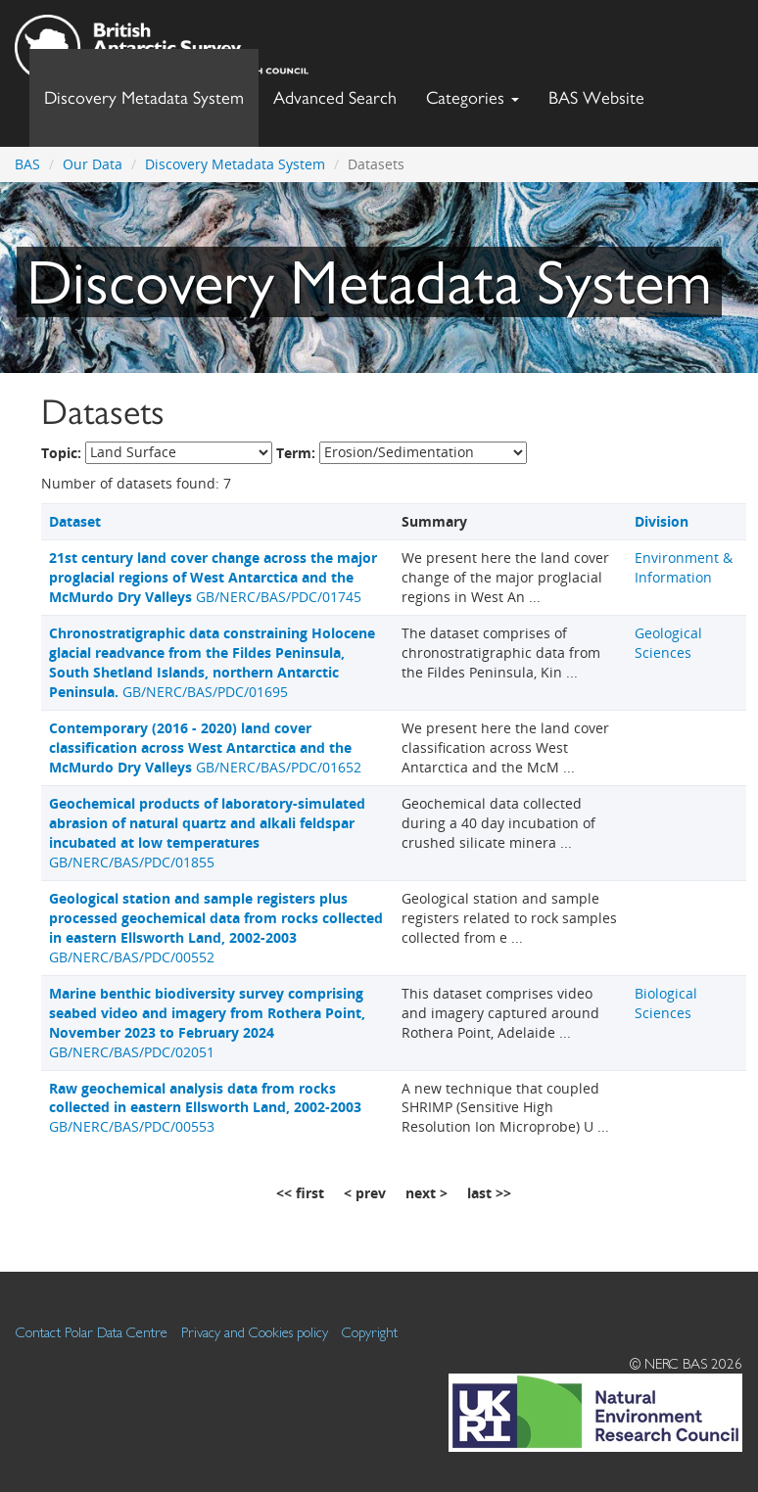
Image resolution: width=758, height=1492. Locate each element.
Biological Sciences (666, 1003)
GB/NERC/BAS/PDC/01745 (213, 577)
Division (661, 521)
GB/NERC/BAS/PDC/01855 (207, 832)
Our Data (92, 164)
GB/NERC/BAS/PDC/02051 (207, 1022)
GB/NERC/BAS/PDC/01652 (205, 747)
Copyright (370, 1332)
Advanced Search (335, 97)
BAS (27, 164)
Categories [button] (472, 97)
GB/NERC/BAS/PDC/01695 (212, 662)
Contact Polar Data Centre (91, 1332)
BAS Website (603, 92)
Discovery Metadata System (144, 97)
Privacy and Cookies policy (254, 1332)
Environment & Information (684, 567)
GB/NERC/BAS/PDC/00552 (216, 927)
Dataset (75, 521)
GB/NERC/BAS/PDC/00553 (205, 1108)
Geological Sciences (668, 643)
